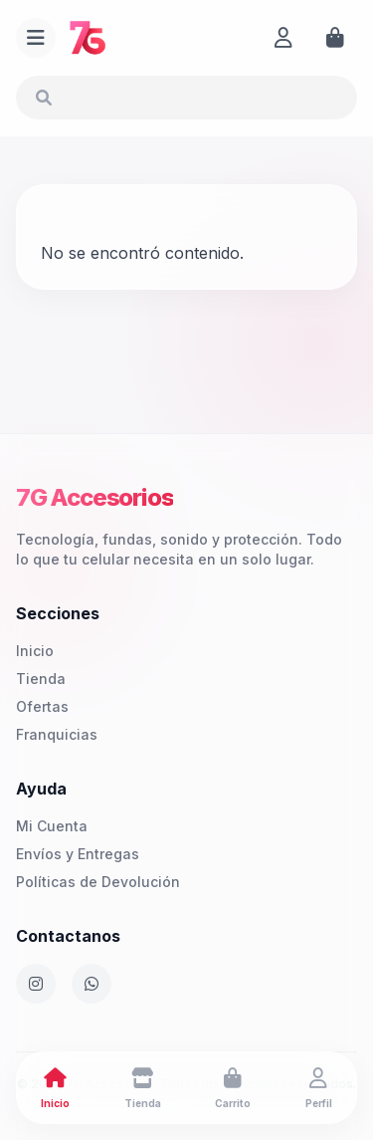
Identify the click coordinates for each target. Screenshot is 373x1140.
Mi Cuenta (52, 825)
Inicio (35, 650)
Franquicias (56, 734)
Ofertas (42, 706)
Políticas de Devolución (98, 881)
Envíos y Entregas (77, 853)
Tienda (41, 678)
